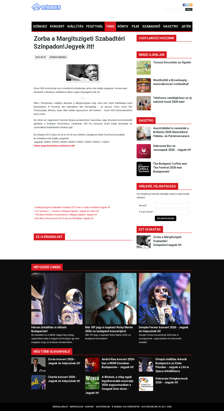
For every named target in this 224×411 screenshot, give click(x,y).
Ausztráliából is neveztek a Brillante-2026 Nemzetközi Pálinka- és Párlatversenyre (171, 132)
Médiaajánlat (60, 407)
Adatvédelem (103, 407)
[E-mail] (172, 211)
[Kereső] (174, 9)
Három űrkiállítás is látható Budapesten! (49, 329)
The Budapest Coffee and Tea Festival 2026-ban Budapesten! (170, 167)
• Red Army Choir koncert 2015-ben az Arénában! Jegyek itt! (64, 218)
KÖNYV (123, 26)
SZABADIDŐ (151, 26)
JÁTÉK (186, 26)
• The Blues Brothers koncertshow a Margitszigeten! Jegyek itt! (65, 214)
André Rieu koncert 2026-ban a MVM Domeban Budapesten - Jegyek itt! (118, 363)
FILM (135, 26)
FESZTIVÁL (94, 26)
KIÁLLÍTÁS (75, 26)
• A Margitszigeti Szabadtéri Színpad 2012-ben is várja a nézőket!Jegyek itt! (72, 207)
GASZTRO (170, 26)
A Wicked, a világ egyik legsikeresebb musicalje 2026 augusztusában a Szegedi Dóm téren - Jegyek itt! (109, 384)
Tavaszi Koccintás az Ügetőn (172, 62)
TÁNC (110, 26)
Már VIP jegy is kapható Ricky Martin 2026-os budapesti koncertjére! (109, 329)
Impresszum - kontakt (82, 407)
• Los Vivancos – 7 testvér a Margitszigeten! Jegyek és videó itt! (66, 211)
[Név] (172, 205)
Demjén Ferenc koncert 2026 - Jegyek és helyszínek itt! (163, 329)
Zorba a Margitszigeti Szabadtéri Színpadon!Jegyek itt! (167, 241)
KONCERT (57, 26)
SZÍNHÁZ (40, 26)
